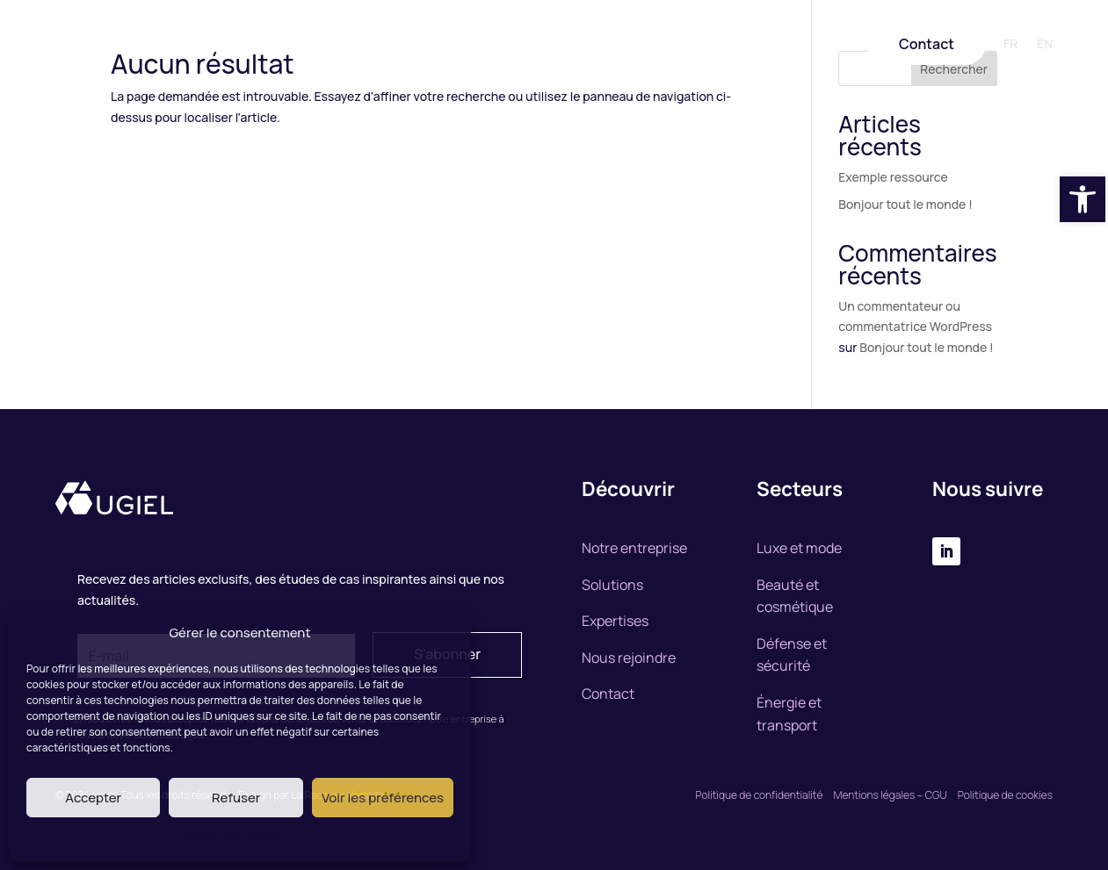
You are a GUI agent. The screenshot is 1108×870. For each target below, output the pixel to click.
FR (1010, 45)
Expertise (518, 45)
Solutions (443, 45)
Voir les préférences (383, 797)
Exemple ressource (892, 177)
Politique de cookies (1005, 794)
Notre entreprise (347, 45)
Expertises (615, 620)
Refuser (236, 797)
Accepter (93, 797)
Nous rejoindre (678, 45)
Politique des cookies (231, 837)
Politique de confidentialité (758, 794)
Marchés (591, 45)
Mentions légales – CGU (892, 794)
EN (1045, 45)
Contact (926, 44)
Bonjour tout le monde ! (905, 204)
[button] (1082, 199)
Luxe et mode (799, 547)
